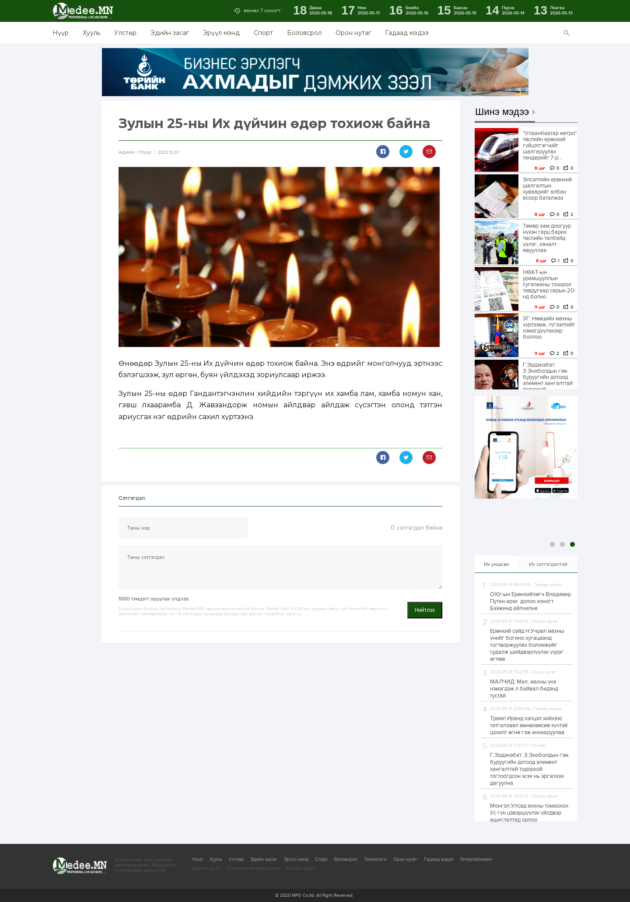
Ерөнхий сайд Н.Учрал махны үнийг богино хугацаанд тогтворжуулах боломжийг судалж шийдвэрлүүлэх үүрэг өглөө (527, 645)
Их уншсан (496, 564)
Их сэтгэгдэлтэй (548, 564)
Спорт (263, 33)
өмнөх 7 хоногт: (263, 10)
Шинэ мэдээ (502, 112)
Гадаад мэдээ (407, 33)
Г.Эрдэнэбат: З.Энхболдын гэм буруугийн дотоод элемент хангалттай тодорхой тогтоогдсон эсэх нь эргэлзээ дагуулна (529, 769)
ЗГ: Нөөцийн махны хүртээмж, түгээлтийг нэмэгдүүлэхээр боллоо (549, 328)
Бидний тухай (206, 868)
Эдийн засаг (169, 33)
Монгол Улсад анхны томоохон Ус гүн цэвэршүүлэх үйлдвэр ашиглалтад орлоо (529, 812)
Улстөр (125, 33)
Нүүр (60, 33)
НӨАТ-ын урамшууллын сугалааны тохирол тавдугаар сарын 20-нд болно (549, 284)
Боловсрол (304, 33)
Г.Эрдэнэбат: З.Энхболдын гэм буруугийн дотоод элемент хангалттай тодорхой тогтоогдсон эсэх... (548, 380)
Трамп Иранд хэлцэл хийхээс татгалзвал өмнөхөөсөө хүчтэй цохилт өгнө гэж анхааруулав (528, 725)
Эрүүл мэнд (221, 33)
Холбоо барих (301, 868)
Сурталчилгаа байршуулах (253, 868)
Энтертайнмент (476, 859)
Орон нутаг (353, 33)
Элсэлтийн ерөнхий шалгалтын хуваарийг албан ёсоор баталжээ (547, 189)
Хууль (91, 33)
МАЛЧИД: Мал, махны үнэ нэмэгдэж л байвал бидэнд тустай (524, 688)
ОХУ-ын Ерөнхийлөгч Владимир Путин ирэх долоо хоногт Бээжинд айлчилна (530, 601)
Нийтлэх (425, 610)
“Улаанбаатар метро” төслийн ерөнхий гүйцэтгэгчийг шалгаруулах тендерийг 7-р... (550, 145)
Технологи (375, 859)
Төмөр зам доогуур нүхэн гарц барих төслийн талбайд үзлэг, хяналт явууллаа (547, 238)
